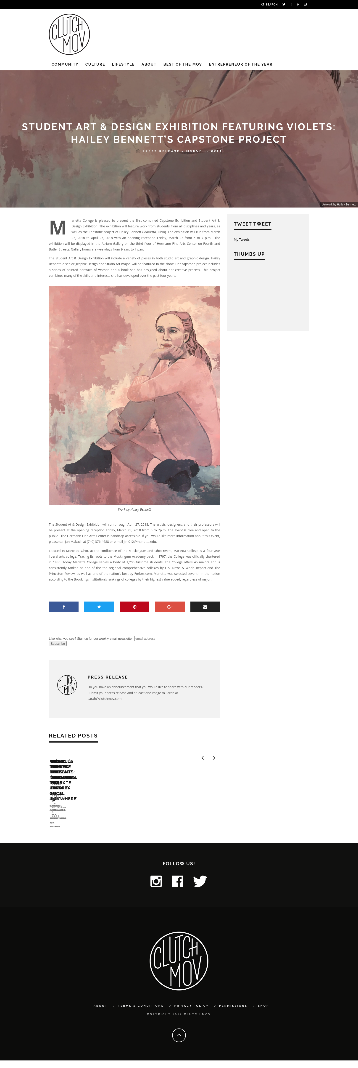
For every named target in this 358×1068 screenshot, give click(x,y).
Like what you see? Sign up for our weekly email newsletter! (91, 638)
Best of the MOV (182, 64)
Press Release (158, 151)
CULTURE (95, 64)
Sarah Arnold (61, 829)
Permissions (233, 1013)
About (149, 64)
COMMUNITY (65, 64)
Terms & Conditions (141, 1013)
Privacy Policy (191, 1013)
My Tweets (242, 239)
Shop (263, 1013)
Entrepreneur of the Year (241, 64)
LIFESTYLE (123, 64)
